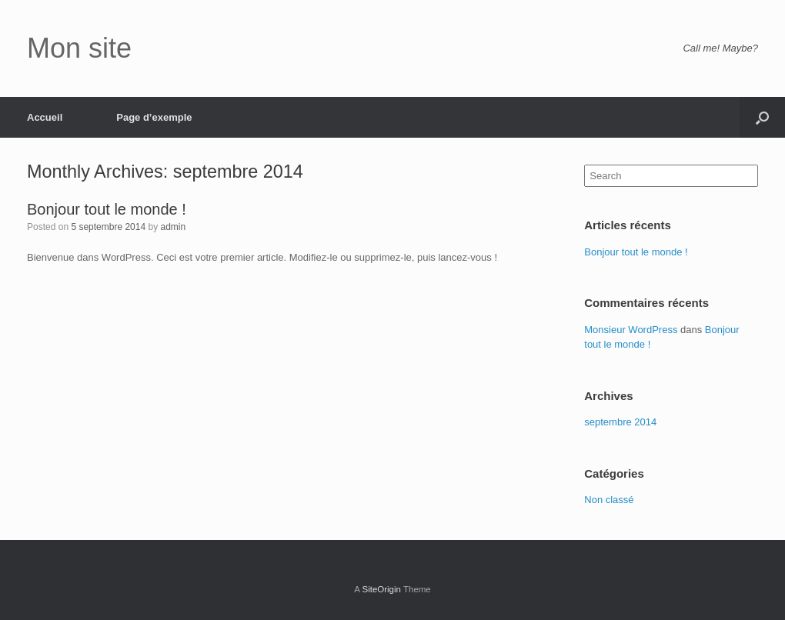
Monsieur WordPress (630, 329)
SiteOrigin (381, 589)
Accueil (44, 117)
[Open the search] (762, 117)
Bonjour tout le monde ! (106, 209)
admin (172, 227)
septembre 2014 (620, 422)
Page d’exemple (154, 117)
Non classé (608, 499)
